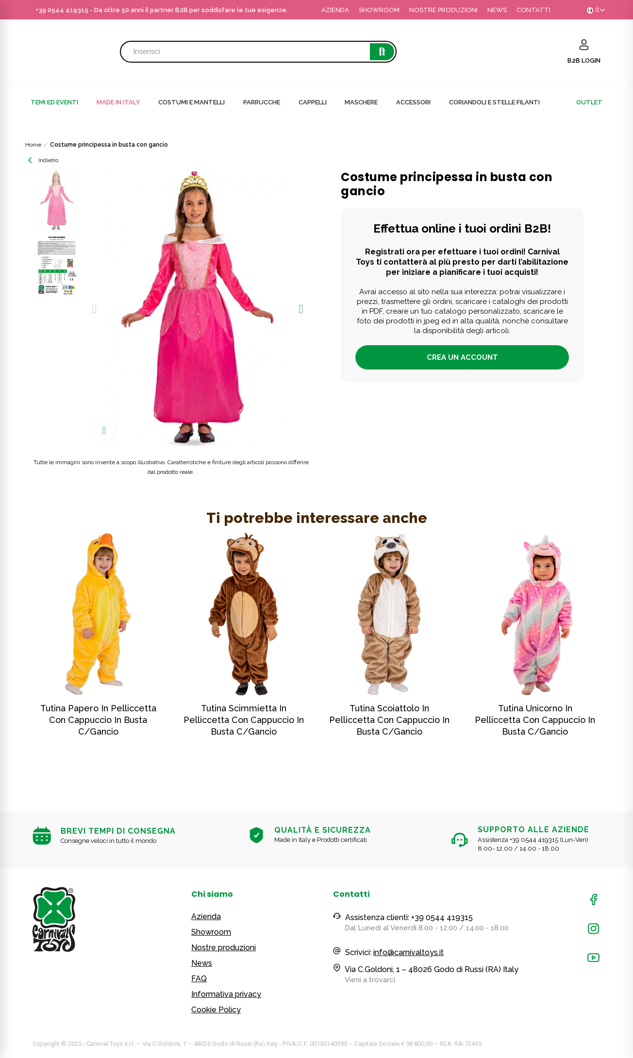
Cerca (382, 51)
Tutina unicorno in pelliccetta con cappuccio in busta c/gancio (535, 720)
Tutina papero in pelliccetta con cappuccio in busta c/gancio (98, 720)
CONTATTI (533, 10)
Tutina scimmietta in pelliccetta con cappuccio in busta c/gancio (243, 720)
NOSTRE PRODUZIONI (443, 10)
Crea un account (462, 357)
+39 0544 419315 (61, 10)
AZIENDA (335, 10)
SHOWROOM (379, 10)
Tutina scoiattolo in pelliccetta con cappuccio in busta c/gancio (389, 720)
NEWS (497, 10)
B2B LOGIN (583, 60)
